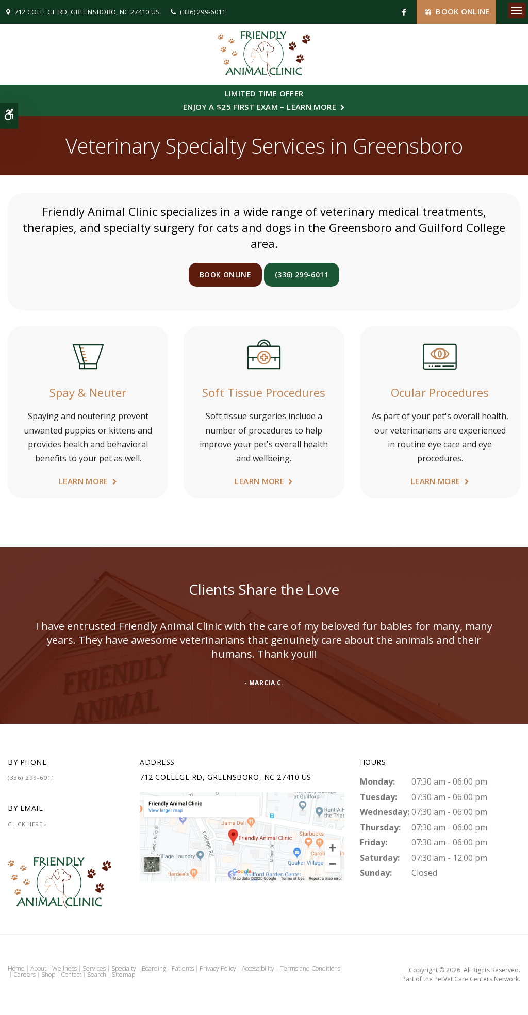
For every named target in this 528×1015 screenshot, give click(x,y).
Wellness (64, 968)
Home (16, 968)
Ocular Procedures (440, 392)
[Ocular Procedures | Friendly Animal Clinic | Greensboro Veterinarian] (439, 355)
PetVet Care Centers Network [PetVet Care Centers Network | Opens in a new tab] (476, 979)
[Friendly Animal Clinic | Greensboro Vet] (242, 836)
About (38, 968)
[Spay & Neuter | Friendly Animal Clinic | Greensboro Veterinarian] (88, 355)
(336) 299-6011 (203, 11)
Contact (71, 974)
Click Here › (27, 824)
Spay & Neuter (88, 392)
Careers (24, 974)
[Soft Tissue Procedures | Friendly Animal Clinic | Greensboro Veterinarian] (264, 355)
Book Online (456, 11)
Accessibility (258, 968)
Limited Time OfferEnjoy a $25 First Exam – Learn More (259, 100)
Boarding (154, 968)
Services (94, 968)
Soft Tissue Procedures (263, 392)
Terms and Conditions (310, 968)
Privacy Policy (218, 968)
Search (96, 974)
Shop (48, 974)
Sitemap (123, 974)
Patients (183, 968)
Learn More (83, 481)
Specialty (123, 968)
